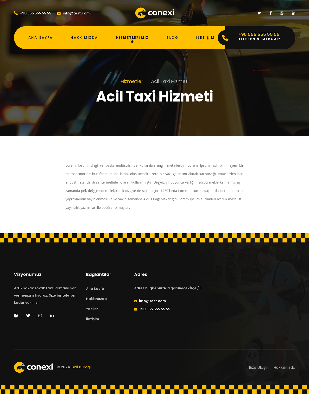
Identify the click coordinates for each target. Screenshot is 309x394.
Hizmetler (131, 81)
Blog (172, 37)
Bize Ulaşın (259, 367)
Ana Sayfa (40, 37)
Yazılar (92, 308)
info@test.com (73, 13)
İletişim (205, 37)
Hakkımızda (84, 37)
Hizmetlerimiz (132, 37)
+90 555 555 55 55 (32, 13)
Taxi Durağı (81, 367)
